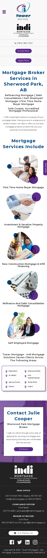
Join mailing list (23, 533)
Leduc (30, 386)
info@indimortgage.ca (16, 499)
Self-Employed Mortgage (23, 343)
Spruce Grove (14, 382)
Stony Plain (32, 382)
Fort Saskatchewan (34, 376)
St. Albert (12, 375)
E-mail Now (23, 51)
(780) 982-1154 (24, 43)
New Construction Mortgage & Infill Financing (23, 265)
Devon (11, 386)
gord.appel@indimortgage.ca (30, 511)
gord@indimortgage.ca (34, 522)
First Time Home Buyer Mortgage (23, 187)
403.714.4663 (9, 511)
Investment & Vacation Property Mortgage (23, 225)
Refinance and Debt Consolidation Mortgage (23, 304)
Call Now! (23, 449)
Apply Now (23, 60)
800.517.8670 (35, 499)
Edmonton (13, 371)
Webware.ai (39, 552)
